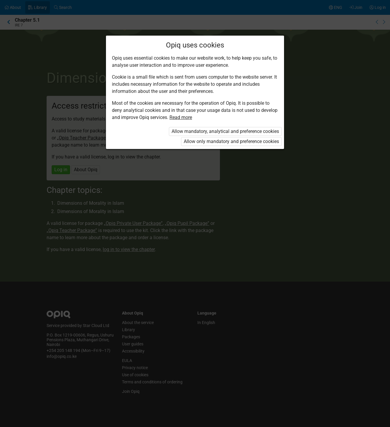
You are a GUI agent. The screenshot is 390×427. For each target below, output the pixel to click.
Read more (180, 117)
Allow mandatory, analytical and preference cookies (225, 131)
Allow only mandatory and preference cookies (231, 141)
